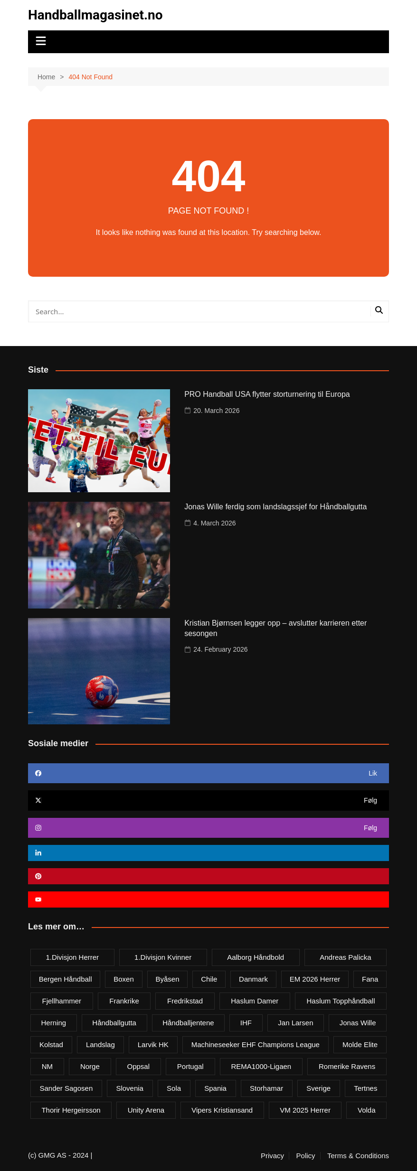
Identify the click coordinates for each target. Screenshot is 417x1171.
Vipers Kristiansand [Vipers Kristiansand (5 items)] (222, 1110)
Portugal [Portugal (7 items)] (190, 1066)
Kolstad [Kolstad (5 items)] (51, 1044)
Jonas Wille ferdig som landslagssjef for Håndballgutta (275, 507)
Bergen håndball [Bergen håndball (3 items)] (65, 979)
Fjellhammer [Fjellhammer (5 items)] (62, 1001)
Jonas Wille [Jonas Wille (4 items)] (358, 1023)
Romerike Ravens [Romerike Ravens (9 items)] (347, 1066)
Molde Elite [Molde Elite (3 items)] (360, 1044)
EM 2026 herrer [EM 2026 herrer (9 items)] (315, 979)
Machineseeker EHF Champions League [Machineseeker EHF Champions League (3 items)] (255, 1044)
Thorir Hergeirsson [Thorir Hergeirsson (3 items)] (70, 1110)
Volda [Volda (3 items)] (367, 1110)
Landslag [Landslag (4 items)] (100, 1044)
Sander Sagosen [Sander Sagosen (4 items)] (66, 1088)
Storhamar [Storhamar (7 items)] (266, 1088)
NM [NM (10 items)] (47, 1066)
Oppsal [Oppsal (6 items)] (138, 1066)
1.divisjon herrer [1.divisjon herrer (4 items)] (72, 957)
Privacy (272, 1156)
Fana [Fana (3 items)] (370, 979)
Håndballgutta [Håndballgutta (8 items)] (114, 1023)
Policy (305, 1156)
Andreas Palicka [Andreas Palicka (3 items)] (345, 957)
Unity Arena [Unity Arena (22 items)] (146, 1110)
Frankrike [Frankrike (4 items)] (124, 1001)
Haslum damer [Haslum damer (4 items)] (254, 1001)
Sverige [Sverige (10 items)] (318, 1088)
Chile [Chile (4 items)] (209, 979)
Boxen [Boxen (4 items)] (124, 979)
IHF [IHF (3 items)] (246, 1023)
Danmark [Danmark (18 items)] (253, 979)
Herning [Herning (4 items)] (53, 1023)
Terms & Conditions (358, 1156)
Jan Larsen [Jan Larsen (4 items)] (295, 1023)
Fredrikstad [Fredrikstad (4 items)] (185, 1001)
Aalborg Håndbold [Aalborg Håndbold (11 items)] (255, 957)
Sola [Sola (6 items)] (174, 1088)
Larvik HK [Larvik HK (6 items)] (153, 1044)
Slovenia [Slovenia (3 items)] (129, 1088)
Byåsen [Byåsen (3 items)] (167, 979)
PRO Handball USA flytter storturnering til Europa (267, 394)
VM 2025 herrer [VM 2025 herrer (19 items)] (305, 1110)
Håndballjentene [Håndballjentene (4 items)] (188, 1023)
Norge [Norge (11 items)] (90, 1066)
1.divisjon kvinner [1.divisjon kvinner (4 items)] (162, 957)
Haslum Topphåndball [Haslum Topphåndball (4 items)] (340, 1001)
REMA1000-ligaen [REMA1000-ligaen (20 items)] (261, 1066)
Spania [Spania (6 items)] (215, 1088)
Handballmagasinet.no (95, 15)
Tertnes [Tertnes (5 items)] (365, 1088)
